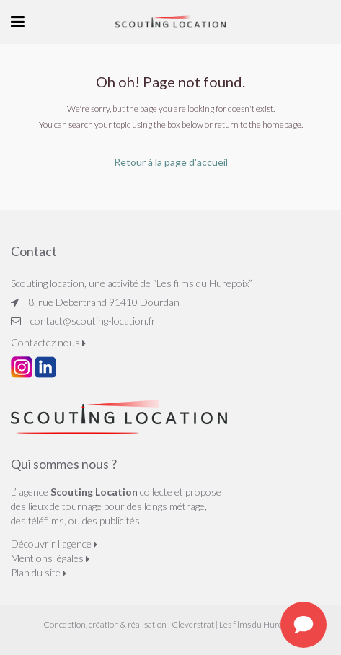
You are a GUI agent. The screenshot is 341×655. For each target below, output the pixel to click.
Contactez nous (48, 342)
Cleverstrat (193, 624)
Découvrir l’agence (54, 543)
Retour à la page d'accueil (171, 162)
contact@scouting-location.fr (93, 321)
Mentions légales (50, 558)
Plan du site (38, 572)
